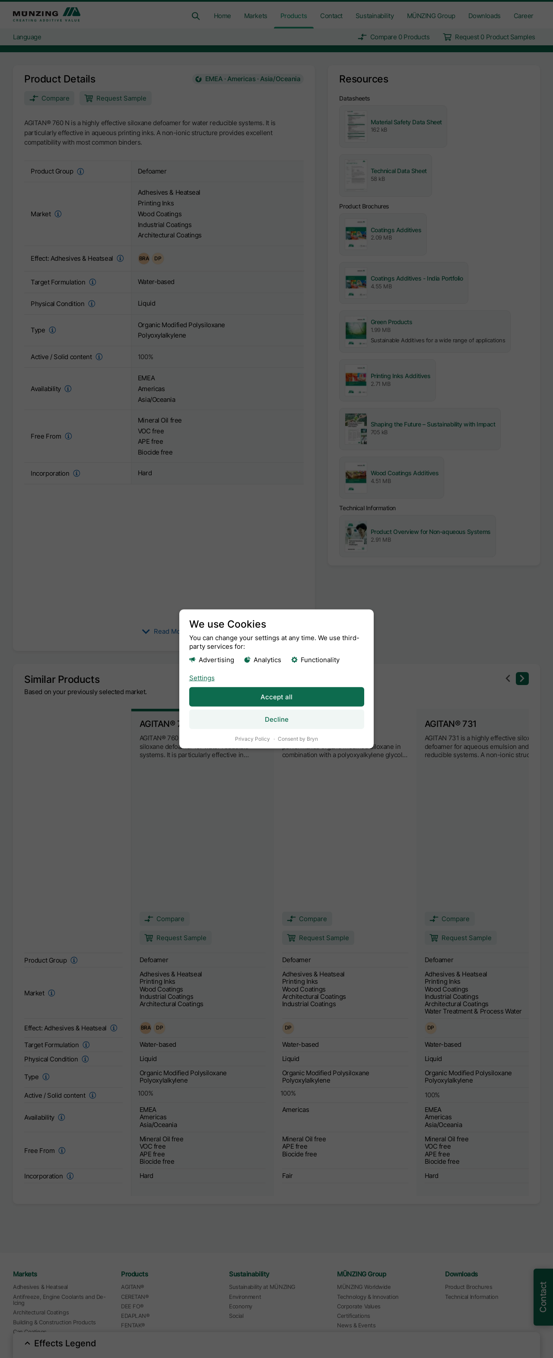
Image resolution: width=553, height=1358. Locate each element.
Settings (202, 677)
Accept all (276, 696)
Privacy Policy (252, 739)
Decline (277, 719)
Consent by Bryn (298, 739)
